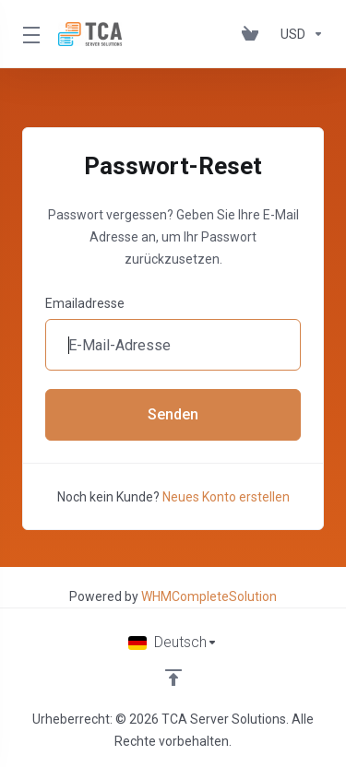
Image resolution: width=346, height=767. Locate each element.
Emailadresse (85, 303)
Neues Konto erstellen (226, 497)
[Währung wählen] (298, 34)
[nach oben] (173, 677)
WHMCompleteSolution (209, 596)
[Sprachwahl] (173, 642)
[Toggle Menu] (29, 34)
